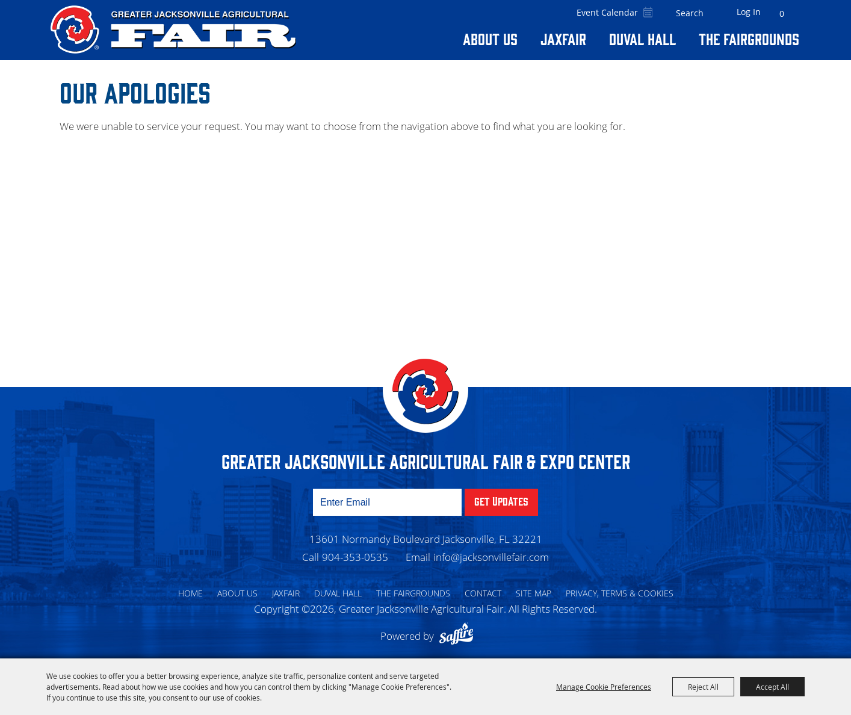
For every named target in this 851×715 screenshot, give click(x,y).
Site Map (533, 593)
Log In (749, 11)
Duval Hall (642, 38)
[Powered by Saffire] (459, 636)
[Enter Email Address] (387, 502)
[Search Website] (690, 13)
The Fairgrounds (749, 38)
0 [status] (781, 13)
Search (713, 13)
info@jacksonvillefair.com (491, 557)
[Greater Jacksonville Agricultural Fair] (173, 29)
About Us (490, 38)
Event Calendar (607, 12)
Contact (483, 593)
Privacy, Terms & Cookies (619, 593)
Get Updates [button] (501, 500)
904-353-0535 (355, 557)
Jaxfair (563, 38)
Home (190, 593)
